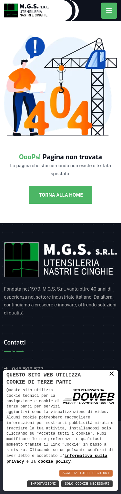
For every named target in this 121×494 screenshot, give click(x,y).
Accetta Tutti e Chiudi (86, 473)
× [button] (112, 373)
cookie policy (54, 461)
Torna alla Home (60, 195)
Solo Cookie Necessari (87, 483)
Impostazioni (43, 483)
